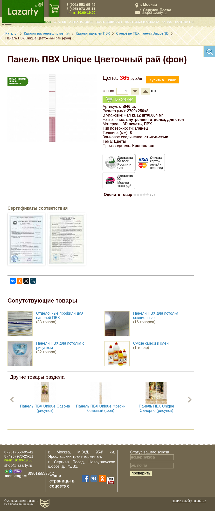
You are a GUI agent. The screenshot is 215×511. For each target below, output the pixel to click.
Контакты (184, 21)
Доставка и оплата (142, 21)
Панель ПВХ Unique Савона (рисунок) (45, 408)
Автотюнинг (81, 21)
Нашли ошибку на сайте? (189, 501)
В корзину (119, 99)
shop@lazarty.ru (153, 13)
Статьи (60, 21)
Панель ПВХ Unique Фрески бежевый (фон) (100, 408)
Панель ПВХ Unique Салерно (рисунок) (156, 408)
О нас (167, 21)
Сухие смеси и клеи (151, 343)
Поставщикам (109, 21)
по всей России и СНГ (125, 163)
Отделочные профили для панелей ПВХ (59, 315)
